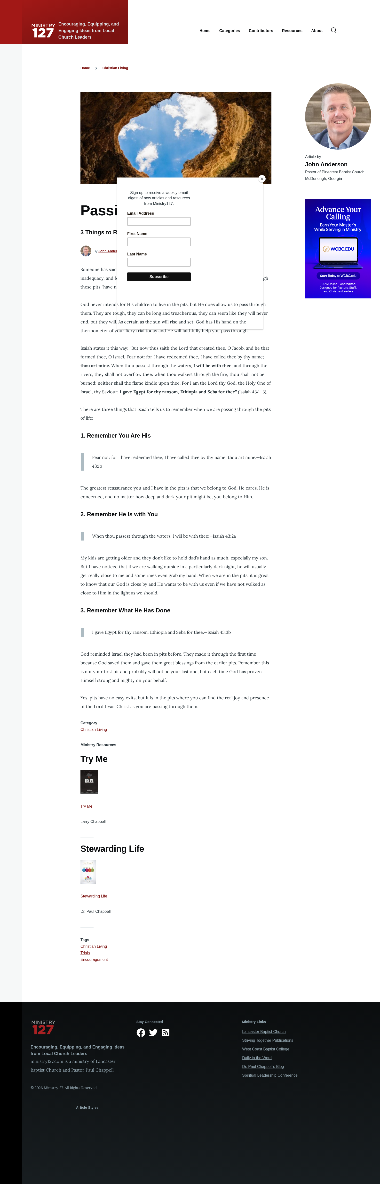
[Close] (262, 178)
